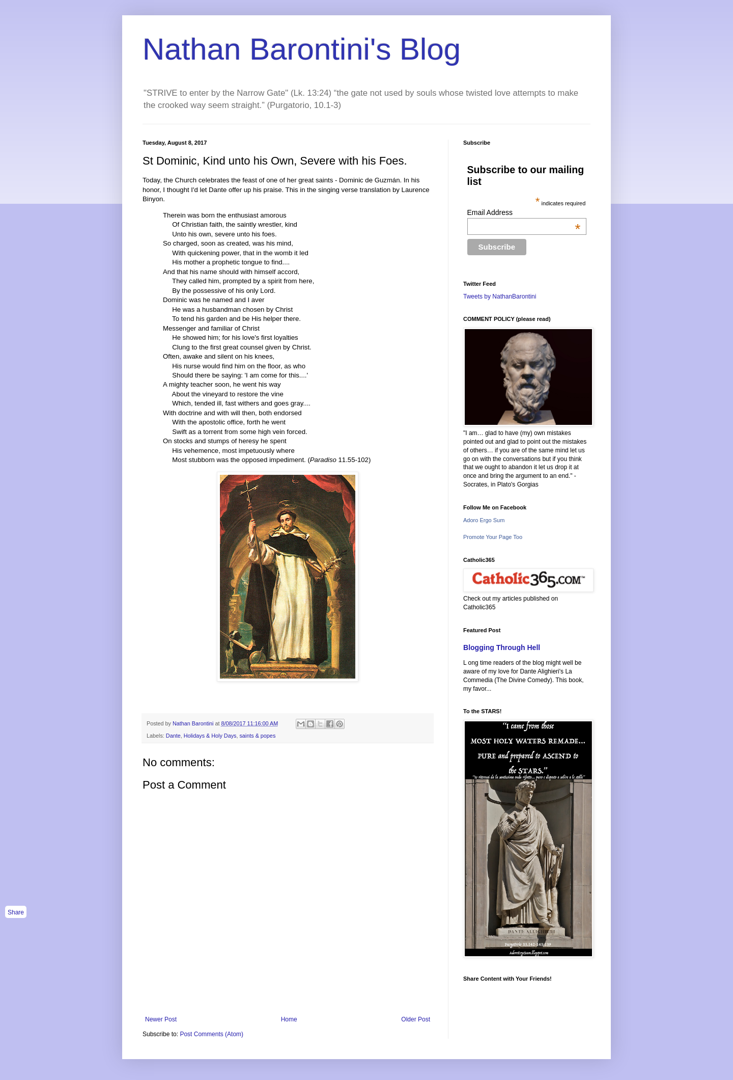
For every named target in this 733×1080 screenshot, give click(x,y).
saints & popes (257, 736)
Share (16, 912)
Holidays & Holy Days (210, 736)
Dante (173, 736)
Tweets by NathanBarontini (499, 296)
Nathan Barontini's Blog (302, 49)
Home (289, 1019)
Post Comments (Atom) (211, 1034)
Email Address (524, 212)
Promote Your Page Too (492, 537)
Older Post (415, 1019)
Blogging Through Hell (501, 647)
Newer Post (161, 1019)
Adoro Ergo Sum (483, 520)
